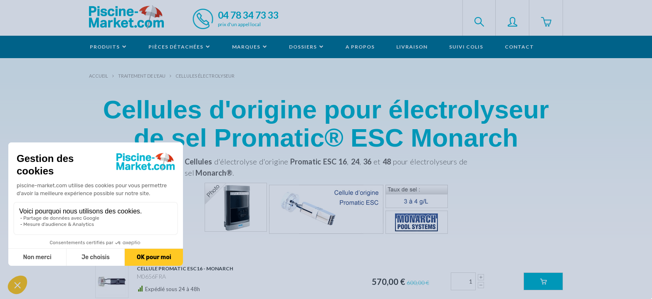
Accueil (98, 75)
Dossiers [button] (306, 47)
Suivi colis (466, 47)
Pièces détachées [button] (179, 47)
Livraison (411, 47)
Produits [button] (108, 47)
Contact (519, 47)
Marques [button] (249, 47)
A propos (360, 47)
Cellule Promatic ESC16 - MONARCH (185, 268)
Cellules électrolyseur (205, 75)
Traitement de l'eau (141, 75)
